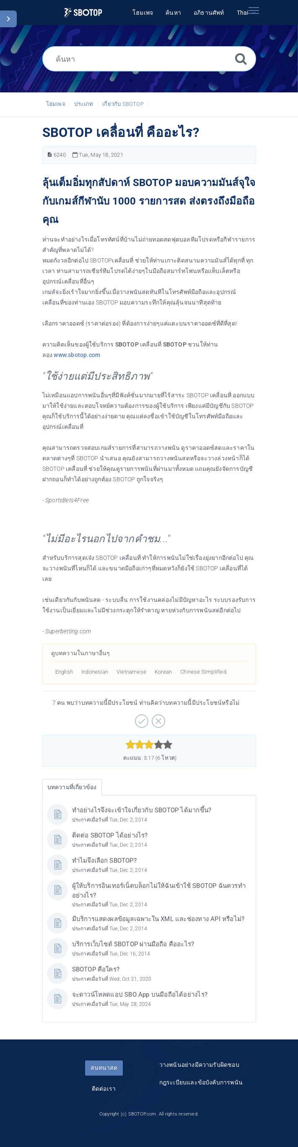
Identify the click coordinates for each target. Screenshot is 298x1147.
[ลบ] (157, 718)
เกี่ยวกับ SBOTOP (123, 104)
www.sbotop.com (77, 355)
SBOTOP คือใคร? (96, 969)
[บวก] (140, 718)
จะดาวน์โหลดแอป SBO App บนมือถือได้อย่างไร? (139, 994)
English (64, 672)
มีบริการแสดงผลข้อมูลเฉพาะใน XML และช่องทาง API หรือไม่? (158, 919)
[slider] (149, 745)
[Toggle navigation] (254, 10)
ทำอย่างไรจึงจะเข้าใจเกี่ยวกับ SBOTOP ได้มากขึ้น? (142, 810)
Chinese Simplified (203, 672)
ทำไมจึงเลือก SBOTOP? (104, 860)
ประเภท (83, 104)
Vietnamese (131, 672)
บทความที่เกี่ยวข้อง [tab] (72, 787)
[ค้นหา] (149, 58)
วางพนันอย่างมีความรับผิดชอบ (199, 1064)
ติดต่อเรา (104, 1088)
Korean (163, 672)
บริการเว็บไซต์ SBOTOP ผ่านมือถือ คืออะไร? (133, 944)
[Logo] (83, 13)
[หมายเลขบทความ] (49, 154)
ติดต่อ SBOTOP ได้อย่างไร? (110, 835)
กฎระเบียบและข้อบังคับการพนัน (201, 1082)
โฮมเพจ (55, 104)
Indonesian (94, 672)
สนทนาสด (104, 1067)
